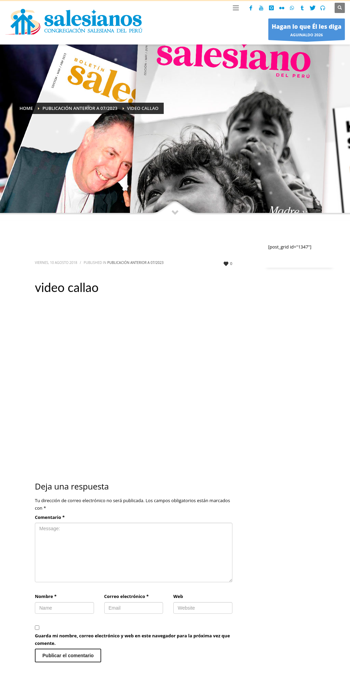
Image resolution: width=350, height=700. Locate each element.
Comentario (50, 517)
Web (178, 596)
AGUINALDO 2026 (306, 31)
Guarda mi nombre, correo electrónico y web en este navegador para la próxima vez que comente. (132, 639)
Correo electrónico (126, 596)
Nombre (46, 596)
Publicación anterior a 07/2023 (135, 262)
